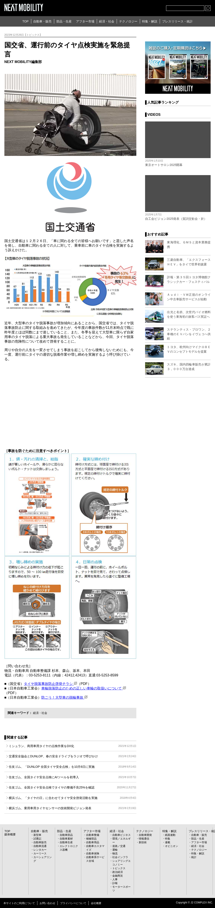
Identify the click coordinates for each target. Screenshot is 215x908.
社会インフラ (120, 857)
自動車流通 (40, 846)
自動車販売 (40, 842)
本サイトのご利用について (19, 903)
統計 (193, 857)
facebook (148, 7)
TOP (25, 21)
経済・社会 (106, 21)
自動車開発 (145, 834)
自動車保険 (92, 853)
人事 (115, 879)
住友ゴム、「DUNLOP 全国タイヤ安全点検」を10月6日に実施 (73, 766)
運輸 (115, 849)
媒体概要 (9, 834)
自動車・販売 (42, 21)
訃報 (115, 883)
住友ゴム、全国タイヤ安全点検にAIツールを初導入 (73, 777)
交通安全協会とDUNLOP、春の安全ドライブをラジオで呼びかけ (73, 756)
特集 (167, 838)
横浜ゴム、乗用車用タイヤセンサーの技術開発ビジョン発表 (73, 808)
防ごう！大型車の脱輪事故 (64, 697)
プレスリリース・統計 (177, 21)
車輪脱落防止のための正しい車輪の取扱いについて (83, 688)
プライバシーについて (73, 903)
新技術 (143, 842)
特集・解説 (149, 21)
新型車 (37, 834)
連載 (167, 842)
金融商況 (117, 875)
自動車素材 (66, 838)
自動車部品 (66, 834)
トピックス (118, 868)
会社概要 (96, 903)
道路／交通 (118, 846)
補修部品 (91, 838)
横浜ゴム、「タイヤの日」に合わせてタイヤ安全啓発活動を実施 (73, 797)
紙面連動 (170, 834)
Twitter (138, 7)
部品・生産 (64, 21)
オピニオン (171, 846)
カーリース (40, 853)
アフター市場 (85, 21)
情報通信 (144, 838)
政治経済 (117, 872)
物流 (115, 853)
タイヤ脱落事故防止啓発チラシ (50, 684)
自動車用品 (92, 842)
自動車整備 (92, 834)
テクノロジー (128, 21)
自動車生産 (66, 842)
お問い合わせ (47, 903)
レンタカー (40, 849)
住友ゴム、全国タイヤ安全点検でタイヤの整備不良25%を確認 (73, 787)
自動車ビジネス (121, 834)
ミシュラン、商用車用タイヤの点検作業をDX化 (73, 746)
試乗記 (37, 838)
